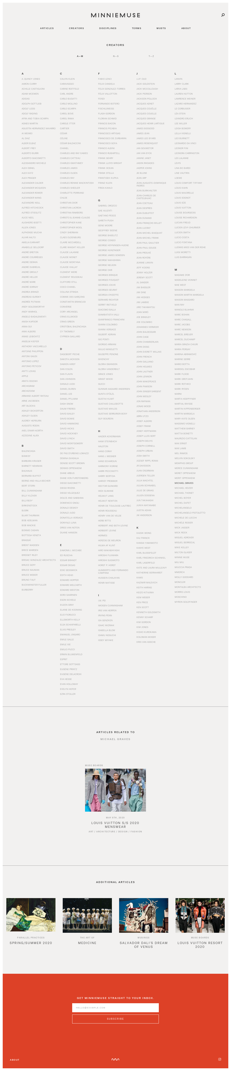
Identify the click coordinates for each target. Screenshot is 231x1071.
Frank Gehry (105, 158)
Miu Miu (179, 562)
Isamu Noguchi (107, 635)
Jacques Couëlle (146, 108)
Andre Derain (29, 262)
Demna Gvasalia (69, 458)
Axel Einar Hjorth (32, 430)
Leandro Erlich (184, 118)
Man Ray (179, 304)
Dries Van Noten (69, 527)
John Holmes (144, 366)
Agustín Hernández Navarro (38, 128)
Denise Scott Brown (72, 463)
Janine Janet (143, 158)
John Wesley (143, 396)
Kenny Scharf (144, 617)
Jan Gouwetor (144, 148)
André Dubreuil (31, 267)
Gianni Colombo (107, 324)
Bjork (25, 510)
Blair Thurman (30, 515)
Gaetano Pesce (107, 215)
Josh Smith (143, 455)
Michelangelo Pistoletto (190, 512)
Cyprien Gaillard (70, 336)
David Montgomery (71, 443)
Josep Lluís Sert (146, 436)
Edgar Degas (67, 565)
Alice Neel (28, 217)
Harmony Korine (108, 466)
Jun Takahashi (144, 500)
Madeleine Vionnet (186, 280)
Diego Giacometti (70, 483)
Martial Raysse (184, 403)
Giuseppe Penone (108, 354)
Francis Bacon (107, 123)
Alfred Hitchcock (33, 207)
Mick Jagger (182, 527)
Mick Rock (181, 532)
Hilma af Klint (106, 545)
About (15, 1059)
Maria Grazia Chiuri (186, 344)
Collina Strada (69, 291)
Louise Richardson (186, 217)
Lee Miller (181, 123)
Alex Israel (28, 168)
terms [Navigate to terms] (136, 28)
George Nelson (107, 265)
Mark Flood (182, 374)
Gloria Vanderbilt (109, 369)
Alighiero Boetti (32, 222)
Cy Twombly (67, 331)
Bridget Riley (30, 555)
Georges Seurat (107, 289)
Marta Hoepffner (185, 398)
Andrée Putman (31, 301)
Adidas (26, 98)
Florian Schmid (107, 118)
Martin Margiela (184, 413)
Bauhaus (27, 470)
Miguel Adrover (184, 537)
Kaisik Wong (143, 533)
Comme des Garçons (72, 296)
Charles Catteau (70, 158)
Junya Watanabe (146, 505)
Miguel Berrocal (185, 542)
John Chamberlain (147, 341)
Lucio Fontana (183, 242)
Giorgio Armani (107, 344)
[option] (31, 928)
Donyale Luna (68, 522)
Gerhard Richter (108, 299)
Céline (64, 138)
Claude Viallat (69, 267)
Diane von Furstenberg (74, 478)
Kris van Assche (146, 642)
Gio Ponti (103, 339)
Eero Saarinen (68, 594)
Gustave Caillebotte (110, 403)
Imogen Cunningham (110, 605)
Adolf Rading (29, 113)
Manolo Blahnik (184, 309)
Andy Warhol (29, 311)
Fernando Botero (108, 103)
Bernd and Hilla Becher (36, 480)
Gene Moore (105, 225)
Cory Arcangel (69, 311)
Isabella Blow (106, 630)
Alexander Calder (32, 182)
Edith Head (66, 575)
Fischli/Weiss (106, 108)
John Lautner (144, 371)
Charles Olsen (68, 173)
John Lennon (144, 376)
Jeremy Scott (144, 277)
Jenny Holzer (144, 272)
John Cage (142, 336)
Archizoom (28, 390)
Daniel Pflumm (69, 398)
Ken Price (142, 602)
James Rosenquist (147, 143)
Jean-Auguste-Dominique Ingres (151, 184)
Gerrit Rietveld (107, 304)
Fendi (101, 98)
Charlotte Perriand (72, 192)
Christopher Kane (71, 222)
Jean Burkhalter (146, 190)
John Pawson (144, 386)
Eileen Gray (67, 604)
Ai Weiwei (27, 133)
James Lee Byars (146, 138)
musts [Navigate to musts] (161, 28)
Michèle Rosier (184, 522)
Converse (66, 306)
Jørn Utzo (142, 416)
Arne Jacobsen (30, 400)
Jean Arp (141, 178)
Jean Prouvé (143, 252)
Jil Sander (142, 282)
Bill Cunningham (32, 490)
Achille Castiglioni (33, 88)
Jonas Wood (143, 406)
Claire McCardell (70, 242)
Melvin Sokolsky (185, 458)
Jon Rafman (143, 401)
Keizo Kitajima (145, 592)
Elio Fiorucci (68, 614)
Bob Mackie (29, 525)
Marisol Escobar (185, 369)
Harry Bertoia (106, 476)
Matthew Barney (185, 428)
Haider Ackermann (109, 436)
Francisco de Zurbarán (112, 138)
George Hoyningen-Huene (113, 245)
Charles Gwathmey (71, 163)
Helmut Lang (105, 495)
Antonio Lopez (30, 361)
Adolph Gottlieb (32, 103)
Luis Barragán (183, 257)
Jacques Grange (146, 118)
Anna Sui (27, 326)
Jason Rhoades (145, 163)
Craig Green (67, 321)
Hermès (102, 535)
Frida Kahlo (105, 187)
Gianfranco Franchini (111, 319)
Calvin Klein (67, 78)
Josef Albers (144, 421)
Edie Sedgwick (68, 570)
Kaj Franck (143, 538)
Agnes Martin (30, 123)
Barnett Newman (32, 465)
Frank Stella (106, 173)
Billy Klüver (29, 495)
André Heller (29, 277)
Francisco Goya (107, 143)
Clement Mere (68, 272)
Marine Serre (182, 359)
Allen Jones (29, 227)
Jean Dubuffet (145, 213)
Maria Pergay (182, 349)
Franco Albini (106, 148)
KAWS (139, 577)
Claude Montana (70, 262)
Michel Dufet (183, 502)
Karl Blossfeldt (146, 552)
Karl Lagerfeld (145, 562)
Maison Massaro (184, 299)
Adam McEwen (30, 93)
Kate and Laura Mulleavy (151, 567)
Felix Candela (106, 83)
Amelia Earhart (31, 242)
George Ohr (105, 270)
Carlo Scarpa (68, 108)
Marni (178, 393)
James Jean (142, 133)
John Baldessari (146, 332)
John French (144, 356)
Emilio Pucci (67, 649)
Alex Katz (27, 173)
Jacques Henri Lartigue (150, 123)
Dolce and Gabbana (71, 497)
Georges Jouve (107, 284)
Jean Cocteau (144, 203)
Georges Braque (108, 275)
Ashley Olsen (29, 415)
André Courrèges (32, 257)
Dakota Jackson (69, 359)
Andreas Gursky (31, 296)
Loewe (178, 178)
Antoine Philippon (32, 351)
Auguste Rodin (30, 425)
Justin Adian (143, 510)
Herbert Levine (107, 530)
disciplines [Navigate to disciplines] (108, 28)
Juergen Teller (145, 475)
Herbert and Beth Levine (113, 525)
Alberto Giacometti (34, 158)
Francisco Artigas (109, 133)
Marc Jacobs (182, 324)
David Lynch (67, 438)
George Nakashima (109, 260)
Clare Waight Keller (72, 247)
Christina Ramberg (71, 212)
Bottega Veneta (31, 535)
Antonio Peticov (31, 366)
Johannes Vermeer (147, 327)
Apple (25, 376)
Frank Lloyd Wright (110, 163)
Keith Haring (144, 587)
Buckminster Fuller (34, 584)
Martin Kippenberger (187, 408)
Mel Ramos (181, 453)
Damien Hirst (68, 364)
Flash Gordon (106, 113)
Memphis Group (184, 463)
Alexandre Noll (31, 202)
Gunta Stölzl (106, 393)
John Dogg (142, 346)
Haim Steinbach (107, 441)
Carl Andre (66, 93)
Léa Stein (180, 113)
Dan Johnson (67, 379)
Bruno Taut (29, 579)
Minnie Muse (182, 557)
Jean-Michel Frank (147, 237)
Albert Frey (29, 148)
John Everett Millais (148, 351)
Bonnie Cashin (30, 530)
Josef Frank (143, 426)
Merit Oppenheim (185, 478)
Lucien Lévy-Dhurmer (187, 227)
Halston (103, 446)
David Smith (67, 448)
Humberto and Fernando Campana (113, 571)
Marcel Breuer (184, 334)
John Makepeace (146, 381)
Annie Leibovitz (31, 336)
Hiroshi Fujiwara (108, 555)
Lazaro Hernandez (185, 103)
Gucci (101, 384)
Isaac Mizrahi (106, 625)
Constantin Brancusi (73, 301)
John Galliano (144, 361)
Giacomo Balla (107, 309)
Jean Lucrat (143, 227)
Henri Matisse (106, 582)
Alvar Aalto (29, 237)
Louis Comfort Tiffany (188, 182)
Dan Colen (66, 369)
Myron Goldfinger (186, 601)
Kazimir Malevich (146, 582)
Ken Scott (142, 607)
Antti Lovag (29, 371)
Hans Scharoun (107, 461)
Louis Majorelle (184, 192)
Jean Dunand (144, 218)
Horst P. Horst (107, 565)
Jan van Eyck (144, 153)
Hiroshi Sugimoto (108, 560)
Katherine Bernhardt (149, 572)
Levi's (178, 163)
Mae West (180, 284)
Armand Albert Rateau (35, 395)
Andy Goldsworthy (33, 306)
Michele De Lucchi (186, 517)
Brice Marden (30, 550)
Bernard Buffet (31, 475)
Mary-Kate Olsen (185, 418)
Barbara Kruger (31, 461)
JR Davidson (143, 465)
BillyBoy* (27, 500)
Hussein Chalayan (109, 577)
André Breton (30, 252)
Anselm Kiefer (30, 341)
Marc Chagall (183, 319)
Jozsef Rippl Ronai (147, 460)
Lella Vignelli (183, 133)
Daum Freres (67, 408)
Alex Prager (29, 178)
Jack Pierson (144, 93)
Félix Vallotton (107, 93)
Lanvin (178, 78)
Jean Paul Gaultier (147, 242)
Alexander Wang (31, 197)
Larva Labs (181, 88)
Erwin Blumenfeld (71, 654)
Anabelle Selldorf (33, 247)
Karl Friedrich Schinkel (151, 557)
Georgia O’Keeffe (108, 294)
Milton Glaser (183, 552)
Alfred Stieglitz (31, 212)
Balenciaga (28, 451)
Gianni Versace (107, 329)
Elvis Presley (68, 629)
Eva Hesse (66, 679)
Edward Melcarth (71, 585)
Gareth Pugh (105, 220)
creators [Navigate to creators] (76, 28)
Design (123, 834)
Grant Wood (105, 379)
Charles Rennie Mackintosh (77, 182)
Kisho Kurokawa (146, 632)
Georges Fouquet (108, 280)
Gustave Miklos (107, 408)
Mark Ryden (182, 388)
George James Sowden (111, 255)
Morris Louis (182, 592)
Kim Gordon (143, 622)
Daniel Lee (66, 393)
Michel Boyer (183, 497)
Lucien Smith (182, 232)
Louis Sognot (183, 197)
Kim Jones (142, 627)
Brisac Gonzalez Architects (39, 560)
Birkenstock (29, 505)
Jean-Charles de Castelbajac (146, 196)
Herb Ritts (104, 520)
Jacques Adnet (145, 103)
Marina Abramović (185, 354)
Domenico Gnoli (69, 502)
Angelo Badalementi (34, 316)
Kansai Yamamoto (147, 542)
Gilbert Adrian (107, 334)
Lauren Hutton (184, 93)
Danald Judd (67, 384)
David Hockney (69, 433)
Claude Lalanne (69, 252)
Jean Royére (143, 257)
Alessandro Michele (34, 163)
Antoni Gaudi (29, 356)
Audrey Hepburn (31, 420)
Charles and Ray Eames (74, 153)
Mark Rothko (183, 384)
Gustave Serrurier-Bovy (112, 413)
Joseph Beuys (144, 440)
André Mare (29, 282)
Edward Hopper (69, 580)
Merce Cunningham (186, 468)
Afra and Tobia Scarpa (35, 118)
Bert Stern (28, 485)
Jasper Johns (144, 168)
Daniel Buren (68, 388)
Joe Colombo (144, 322)
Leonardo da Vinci (185, 143)
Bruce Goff (29, 565)
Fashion (136, 834)
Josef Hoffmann (146, 431)
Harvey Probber (107, 481)
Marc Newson (183, 329)
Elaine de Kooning (71, 609)
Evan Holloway (69, 684)
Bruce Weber (29, 574)
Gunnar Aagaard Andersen (114, 388)
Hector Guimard (108, 486)
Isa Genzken (105, 620)
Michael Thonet (184, 492)
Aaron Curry (29, 83)
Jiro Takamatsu (145, 307)
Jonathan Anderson (148, 411)
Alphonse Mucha (32, 232)
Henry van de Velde (109, 515)
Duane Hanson (68, 532)
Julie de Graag (145, 490)
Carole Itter (67, 123)
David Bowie (67, 418)
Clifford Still (68, 282)
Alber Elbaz (29, 143)
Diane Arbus (67, 473)
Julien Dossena (145, 495)
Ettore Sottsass (70, 664)
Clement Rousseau (71, 277)
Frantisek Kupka (108, 178)
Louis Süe (180, 202)
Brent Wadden (30, 545)
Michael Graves (184, 483)
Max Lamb (180, 448)
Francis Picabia (107, 128)
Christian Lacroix (70, 207)
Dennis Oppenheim (71, 468)
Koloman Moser (146, 637)
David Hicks (67, 428)
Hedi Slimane (105, 490)
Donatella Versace (71, 517)
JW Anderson (144, 515)
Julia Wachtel (144, 480)
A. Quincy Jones (31, 78)
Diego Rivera (67, 488)
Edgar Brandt (68, 560)
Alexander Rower (32, 192)
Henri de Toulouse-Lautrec (114, 505)
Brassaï (26, 540)
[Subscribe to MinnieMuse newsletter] (115, 1022)
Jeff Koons (143, 267)
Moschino (181, 597)
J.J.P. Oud (141, 78)
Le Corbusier (182, 108)
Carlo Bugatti (68, 98)
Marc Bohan (182, 314)
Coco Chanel (68, 286)
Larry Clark (182, 83)
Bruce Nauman (30, 569)
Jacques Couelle (146, 113)
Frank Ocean (105, 168)
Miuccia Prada (183, 567)
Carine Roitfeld (69, 88)
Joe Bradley (143, 317)
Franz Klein (105, 182)
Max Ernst (181, 443)
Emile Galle (67, 639)
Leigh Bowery (183, 128)
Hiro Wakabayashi (109, 550)
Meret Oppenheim (185, 473)
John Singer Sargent (148, 391)
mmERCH (180, 572)
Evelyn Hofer (68, 689)
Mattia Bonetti (184, 433)
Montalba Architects (188, 587)
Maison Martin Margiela (189, 294)
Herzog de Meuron (109, 540)
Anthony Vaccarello (34, 346)
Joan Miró (142, 312)
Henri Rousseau (107, 510)
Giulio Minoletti (108, 349)
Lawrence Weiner (185, 98)
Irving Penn (105, 615)
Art (91, 834)
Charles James (68, 168)
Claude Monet (68, 257)
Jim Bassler (143, 287)
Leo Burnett (182, 138)
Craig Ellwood (69, 316)
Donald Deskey (69, 507)
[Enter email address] (115, 1011)
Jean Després (144, 208)
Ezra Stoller (67, 694)
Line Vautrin (182, 173)
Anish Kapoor (30, 321)
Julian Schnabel (146, 485)
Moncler (180, 582)
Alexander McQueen (34, 187)
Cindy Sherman (69, 232)
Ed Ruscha (66, 555)
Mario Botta (182, 364)
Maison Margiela (185, 289)
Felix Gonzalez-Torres (111, 88)
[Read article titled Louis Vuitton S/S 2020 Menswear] (115, 793)
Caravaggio (67, 83)
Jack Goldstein (145, 83)
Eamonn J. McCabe (71, 550)
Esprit (63, 659)
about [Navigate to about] (186, 28)
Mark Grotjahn (184, 379)
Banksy (26, 456)
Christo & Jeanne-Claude (75, 217)
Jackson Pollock (146, 98)
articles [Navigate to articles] (47, 28)
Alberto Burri (30, 153)
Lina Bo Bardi (182, 168)
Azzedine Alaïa (30, 435)
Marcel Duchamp (185, 339)
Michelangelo (183, 507)
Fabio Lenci (105, 78)
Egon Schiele (68, 599)
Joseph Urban (144, 450)
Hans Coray (105, 451)
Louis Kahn (181, 187)
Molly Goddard (184, 577)
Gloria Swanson (107, 364)
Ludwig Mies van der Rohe (190, 247)
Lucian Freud (182, 222)
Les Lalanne (182, 158)
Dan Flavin (66, 374)
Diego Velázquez (70, 492)
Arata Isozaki (30, 381)
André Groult (30, 272)
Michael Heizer (184, 488)
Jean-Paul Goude (146, 247)
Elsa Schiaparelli (70, 624)
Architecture (105, 834)
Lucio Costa (182, 237)
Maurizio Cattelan (186, 438)
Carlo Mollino (68, 103)
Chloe (63, 197)
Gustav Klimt (106, 398)
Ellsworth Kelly (70, 619)
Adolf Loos (28, 108)
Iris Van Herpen (107, 610)
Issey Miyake (105, 640)
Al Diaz (26, 138)
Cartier (64, 128)
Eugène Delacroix (70, 674)
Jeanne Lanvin (144, 262)
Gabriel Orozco (107, 205)
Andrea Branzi (30, 291)
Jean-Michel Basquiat (149, 232)
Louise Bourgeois (185, 212)
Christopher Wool (71, 227)
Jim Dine (141, 292)
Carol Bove (67, 113)
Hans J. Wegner (107, 456)
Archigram (28, 386)
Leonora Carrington (187, 153)
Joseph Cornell (145, 445)
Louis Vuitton (183, 207)
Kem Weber (143, 597)
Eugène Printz (68, 669)
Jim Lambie (142, 302)
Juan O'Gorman (145, 470)
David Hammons (69, 423)
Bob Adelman (29, 520)
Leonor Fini (181, 148)
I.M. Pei (102, 600)
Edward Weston (69, 590)
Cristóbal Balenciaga (73, 326)
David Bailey (67, 413)
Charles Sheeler (70, 187)
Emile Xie (65, 644)
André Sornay (30, 286)
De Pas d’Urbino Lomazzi (74, 453)
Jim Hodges (143, 297)
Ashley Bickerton (32, 410)
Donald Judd (67, 512)
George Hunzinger (109, 250)
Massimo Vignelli (185, 423)
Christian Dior (68, 202)
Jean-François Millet (149, 223)
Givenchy (103, 359)
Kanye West (143, 547)
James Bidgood (145, 128)
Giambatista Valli (108, 314)
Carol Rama (67, 118)
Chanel (64, 148)
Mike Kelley (182, 547)
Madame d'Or (182, 275)
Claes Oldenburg (70, 237)
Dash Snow (66, 403)
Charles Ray (67, 178)
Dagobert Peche (70, 354)
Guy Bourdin (105, 418)
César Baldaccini (70, 143)
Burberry (27, 589)
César (63, 133)
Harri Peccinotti (108, 471)
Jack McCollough (147, 88)
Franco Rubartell (109, 153)
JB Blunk (141, 173)
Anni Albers (29, 331)
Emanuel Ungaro (70, 634)
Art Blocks (28, 405)
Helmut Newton (107, 500)
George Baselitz (108, 235)
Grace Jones (105, 374)
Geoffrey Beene (107, 230)
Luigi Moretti (183, 252)
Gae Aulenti (105, 210)
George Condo (107, 240)
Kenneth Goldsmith (148, 612)
